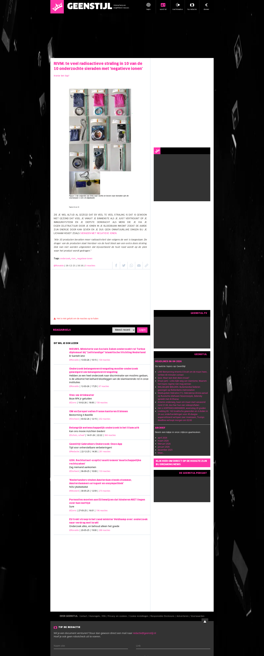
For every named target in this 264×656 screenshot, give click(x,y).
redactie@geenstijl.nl (144, 633)
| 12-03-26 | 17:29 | (94, 386)
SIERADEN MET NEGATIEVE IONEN (98, 233)
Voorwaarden (197, 616)
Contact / (84, 616)
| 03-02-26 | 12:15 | (94, 418)
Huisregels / (95, 616)
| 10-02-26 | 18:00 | (92, 402)
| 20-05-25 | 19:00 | (94, 530)
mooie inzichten (87, 431)
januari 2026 (164, 446)
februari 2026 (164, 443)
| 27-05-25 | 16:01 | (92, 510)
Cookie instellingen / (140, 616)
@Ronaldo (59, 266)
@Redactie (74, 451)
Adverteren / (184, 616)
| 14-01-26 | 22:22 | (100, 435)
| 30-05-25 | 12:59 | (94, 490)
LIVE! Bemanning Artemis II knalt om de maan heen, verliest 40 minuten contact (182, 373)
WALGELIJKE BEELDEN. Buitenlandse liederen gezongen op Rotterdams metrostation (179, 388)
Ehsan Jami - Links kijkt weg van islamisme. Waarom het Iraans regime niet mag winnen (182, 382)
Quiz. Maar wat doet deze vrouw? (173, 377)
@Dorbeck (74, 418)
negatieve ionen (84, 258)
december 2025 (165, 449)
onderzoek (65, 258)
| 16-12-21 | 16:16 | (79, 266)
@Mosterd (74, 490)
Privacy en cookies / (118, 616)
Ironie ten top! (61, 76)
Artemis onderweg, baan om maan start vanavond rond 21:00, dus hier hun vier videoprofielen (181, 404)
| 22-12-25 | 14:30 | (95, 451)
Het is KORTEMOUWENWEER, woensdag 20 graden (182, 408)
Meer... (161, 452)
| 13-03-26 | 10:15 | (94, 359)
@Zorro (72, 402)
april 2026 (162, 437)
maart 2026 (163, 440)
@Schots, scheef (77, 435)
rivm (73, 258)
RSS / (105, 616)
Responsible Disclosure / (164, 616)
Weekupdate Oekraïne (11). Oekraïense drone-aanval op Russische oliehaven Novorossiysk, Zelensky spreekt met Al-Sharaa (183, 396)
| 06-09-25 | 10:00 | (94, 471)
